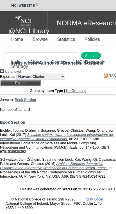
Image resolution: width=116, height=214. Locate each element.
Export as (7, 76)
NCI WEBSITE (25, 5)
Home (17, 39)
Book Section (25, 100)
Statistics (66, 39)
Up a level (10, 71)
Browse (40, 39)
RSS (109, 76)
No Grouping (76, 91)
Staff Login (94, 199)
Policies (92, 39)
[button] (20, 83)
